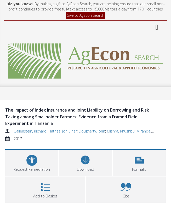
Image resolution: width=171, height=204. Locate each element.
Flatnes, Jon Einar (62, 131)
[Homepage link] (85, 59)
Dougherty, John (92, 131)
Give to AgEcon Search (85, 15)
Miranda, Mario (149, 131)
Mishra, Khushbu (121, 131)
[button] (139, 162)
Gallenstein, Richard (30, 131)
